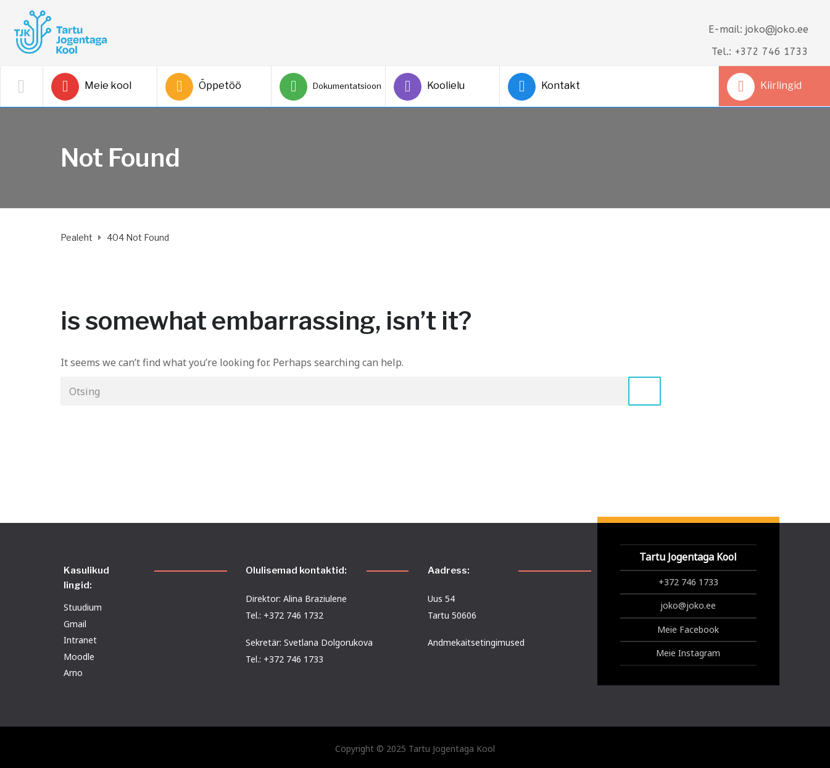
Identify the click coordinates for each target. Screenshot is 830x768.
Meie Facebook (688, 629)
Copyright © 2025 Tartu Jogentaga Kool (415, 748)
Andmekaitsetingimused (476, 642)
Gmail (75, 624)
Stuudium (83, 607)
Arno (73, 672)
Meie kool (91, 87)
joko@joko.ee (688, 605)
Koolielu (429, 87)
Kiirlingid (764, 87)
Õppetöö (203, 87)
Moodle (79, 656)
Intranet (80, 640)
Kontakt (544, 87)
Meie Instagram (688, 653)
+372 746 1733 (688, 582)
